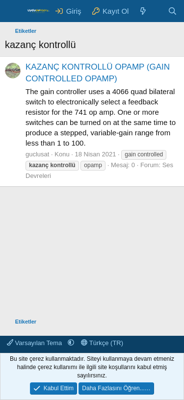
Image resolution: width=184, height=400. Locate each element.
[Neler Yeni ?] (143, 11)
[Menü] (13, 11)
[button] (71, 343)
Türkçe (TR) (102, 343)
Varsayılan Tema (35, 343)
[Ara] (172, 11)
